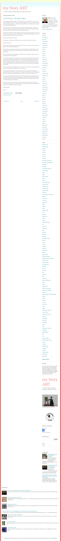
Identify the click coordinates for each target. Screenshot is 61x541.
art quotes (44, 166)
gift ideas (44, 232)
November (44, 65)
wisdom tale (8, 94)
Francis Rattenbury (46, 222)
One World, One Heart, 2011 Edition (14, 514)
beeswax (44, 180)
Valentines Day (45, 346)
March (43, 71)
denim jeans (44, 202)
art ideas (44, 156)
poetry (43, 284)
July (43, 49)
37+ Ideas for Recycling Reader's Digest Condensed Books (52, 466)
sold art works (45, 312)
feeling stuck (44, 216)
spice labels (44, 318)
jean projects (44, 250)
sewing (43, 308)
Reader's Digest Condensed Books (49, 294)
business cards (45, 184)
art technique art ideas (46, 168)
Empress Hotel (45, 210)
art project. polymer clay (47, 160)
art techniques (45, 170)
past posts (44, 278)
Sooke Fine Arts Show (46, 314)
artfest (43, 174)
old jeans (44, 274)
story (43, 326)
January (43, 61)
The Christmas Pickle (11, 521)
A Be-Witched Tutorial (11, 527)
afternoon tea (45, 144)
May (43, 99)
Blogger (55, 538)
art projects (44, 164)
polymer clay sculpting (46, 290)
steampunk (44, 320)
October (43, 39)
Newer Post (6, 101)
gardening (44, 226)
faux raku (44, 214)
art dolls (43, 154)
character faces (45, 190)
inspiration (44, 246)
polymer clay (44, 286)
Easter (43, 208)
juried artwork (45, 254)
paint (43, 276)
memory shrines (45, 262)
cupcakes (44, 200)
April (43, 35)
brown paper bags (45, 182)
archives (44, 150)
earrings (44, 206)
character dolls (45, 188)
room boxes (44, 304)
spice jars (44, 316)
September (44, 41)
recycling (44, 300)
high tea (43, 240)
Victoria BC (44, 348)
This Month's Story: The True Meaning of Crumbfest (52, 455)
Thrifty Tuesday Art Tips (47, 340)
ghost (43, 230)
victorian (44, 350)
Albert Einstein (45, 146)
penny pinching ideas (46, 280)
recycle (43, 298)
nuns (43, 272)
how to (43, 242)
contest (43, 196)
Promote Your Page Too (46, 432)
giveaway (44, 234)
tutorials (43, 342)
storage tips (44, 322)
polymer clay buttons (46, 288)
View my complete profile (47, 29)
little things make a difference (48, 258)
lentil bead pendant (46, 256)
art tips (43, 172)
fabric (43, 212)
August (43, 93)
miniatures (44, 266)
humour (43, 244)
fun (43, 224)
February (44, 43)
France (43, 220)
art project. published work (47, 162)
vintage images (45, 352)
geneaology (44, 228)
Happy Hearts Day (46, 238)
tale (43, 336)
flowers (43, 218)
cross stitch (44, 198)
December (44, 37)
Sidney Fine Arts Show (46, 310)
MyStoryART (44, 428)
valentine (44, 344)
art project (44, 158)
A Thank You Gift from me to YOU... (14, 497)
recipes (43, 296)
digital (43, 204)
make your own (45, 260)
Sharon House (53, 18)
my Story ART (15, 8)
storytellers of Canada (46, 328)
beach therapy (45, 176)
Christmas (44, 192)
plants (43, 282)
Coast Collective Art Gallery (47, 194)
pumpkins (44, 292)
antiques (44, 148)
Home (22, 101)
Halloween (44, 236)
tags (43, 334)
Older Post (37, 101)
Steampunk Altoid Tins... (12, 504)
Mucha (43, 268)
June (43, 51)
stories (43, 324)
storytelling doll (45, 332)
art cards (44, 152)
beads (43, 178)
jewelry (43, 252)
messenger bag (45, 264)
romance (44, 302)
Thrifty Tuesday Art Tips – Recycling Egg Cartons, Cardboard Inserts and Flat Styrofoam (49, 476)
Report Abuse (45, 359)
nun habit (44, 270)
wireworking (44, 354)
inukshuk (44, 248)
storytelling (44, 330)
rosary (43, 306)
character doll (45, 186)
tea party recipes (45, 338)
